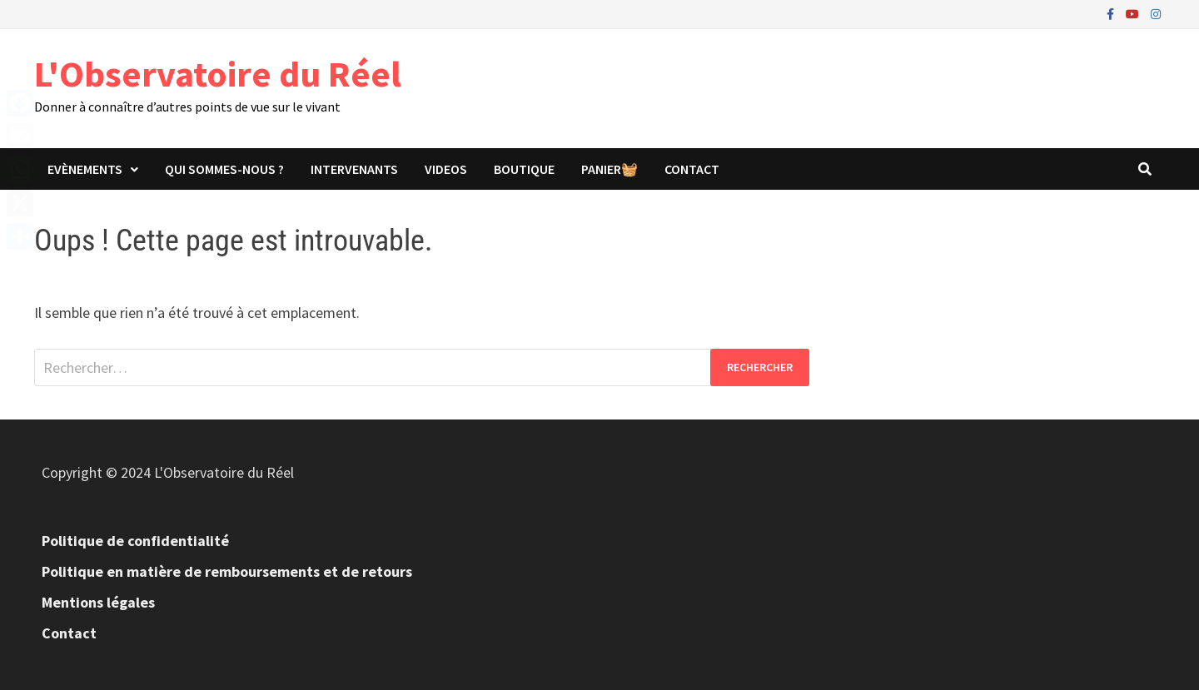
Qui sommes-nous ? (224, 169)
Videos (446, 169)
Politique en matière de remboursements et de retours (227, 571)
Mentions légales (98, 602)
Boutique (524, 169)
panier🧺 (609, 169)
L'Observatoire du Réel (217, 74)
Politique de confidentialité (135, 540)
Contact (691, 169)
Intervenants (354, 169)
